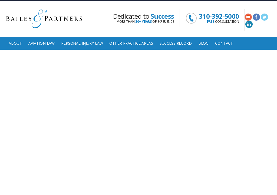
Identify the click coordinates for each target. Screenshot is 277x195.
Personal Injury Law (82, 43)
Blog (203, 43)
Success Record (176, 43)
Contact (224, 43)
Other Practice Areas (131, 43)
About (15, 43)
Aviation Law (41, 43)
